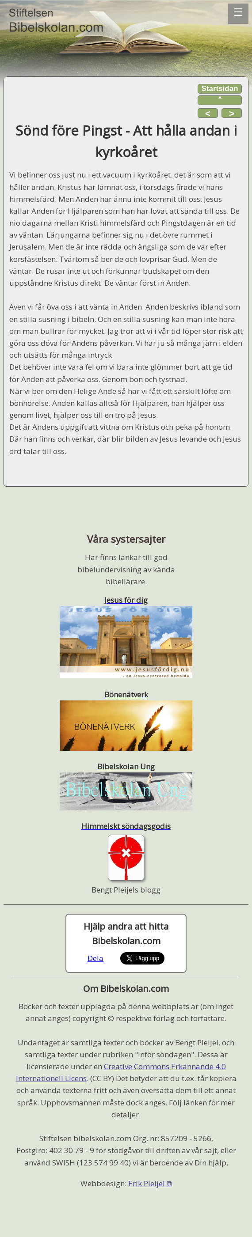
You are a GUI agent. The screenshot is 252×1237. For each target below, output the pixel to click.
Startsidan (219, 88)
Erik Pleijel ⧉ (150, 1183)
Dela (95, 958)
